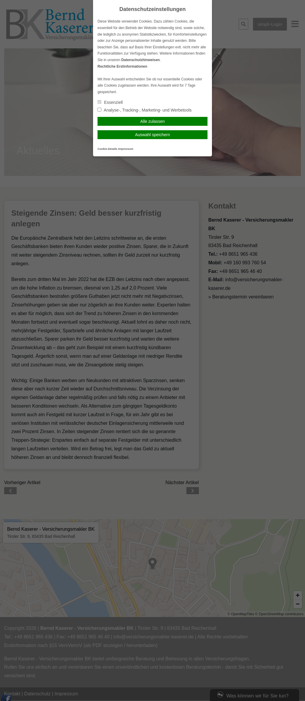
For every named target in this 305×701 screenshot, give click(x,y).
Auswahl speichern (152, 134)
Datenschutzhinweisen (140, 60)
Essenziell (110, 102)
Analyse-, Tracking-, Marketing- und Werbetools (145, 110)
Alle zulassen (152, 121)
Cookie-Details (107, 148)
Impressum (125, 148)
